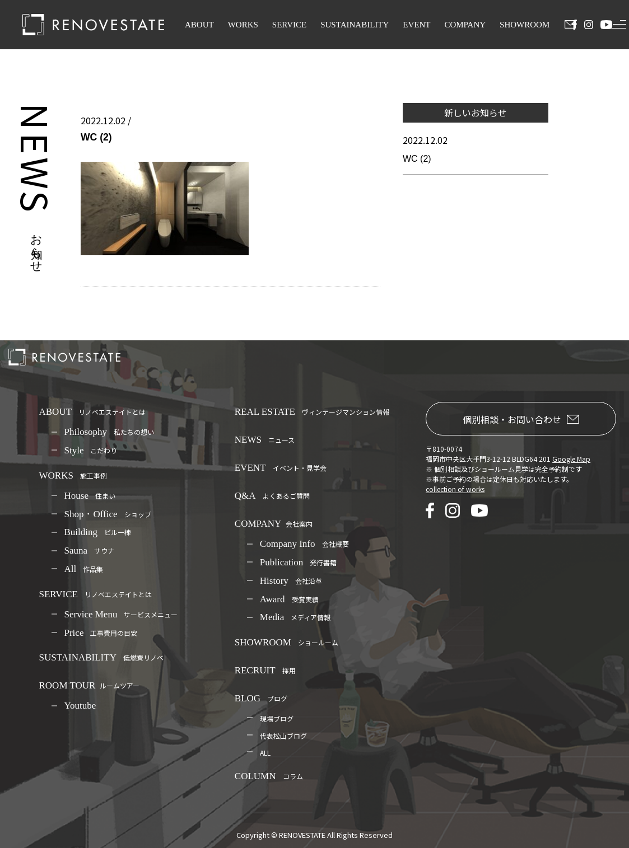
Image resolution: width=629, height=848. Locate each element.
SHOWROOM (524, 24)
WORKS (243, 24)
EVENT (416, 24)
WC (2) (417, 158)
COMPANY (465, 24)
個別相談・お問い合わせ (521, 419)
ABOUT (199, 24)
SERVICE (289, 24)
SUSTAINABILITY (354, 24)
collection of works (455, 489)
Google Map (571, 458)
